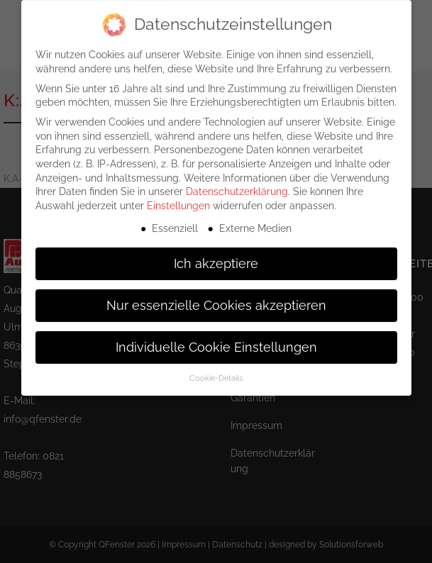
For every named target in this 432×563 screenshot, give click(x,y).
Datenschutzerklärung (237, 182)
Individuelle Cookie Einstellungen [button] (216, 337)
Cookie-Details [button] (216, 368)
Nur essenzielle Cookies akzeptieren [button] (216, 296)
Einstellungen (178, 195)
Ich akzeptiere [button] (216, 254)
